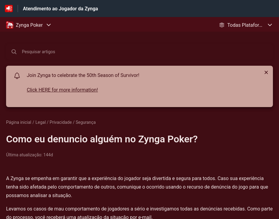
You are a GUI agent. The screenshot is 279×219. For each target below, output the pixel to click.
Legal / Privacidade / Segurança (66, 122)
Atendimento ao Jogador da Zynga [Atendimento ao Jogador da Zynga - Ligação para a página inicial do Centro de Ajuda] (60, 9)
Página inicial (18, 122)
